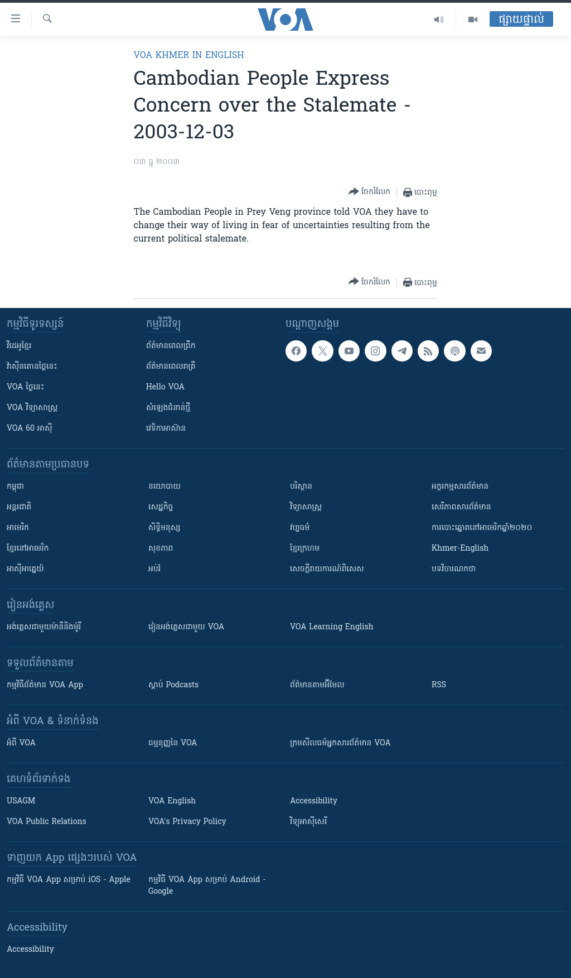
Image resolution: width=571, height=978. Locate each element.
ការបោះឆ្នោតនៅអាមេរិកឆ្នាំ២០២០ (482, 528)
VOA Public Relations (46, 822)
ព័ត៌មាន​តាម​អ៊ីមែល (317, 685)
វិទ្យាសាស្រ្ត (306, 507)
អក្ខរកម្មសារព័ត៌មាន (460, 487)
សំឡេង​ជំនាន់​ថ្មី (168, 408)
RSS (439, 685)
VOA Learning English (332, 627)
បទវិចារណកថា (454, 569)
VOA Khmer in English (189, 55)
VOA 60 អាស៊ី (29, 429)
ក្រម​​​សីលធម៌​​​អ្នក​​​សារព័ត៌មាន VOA (340, 743)
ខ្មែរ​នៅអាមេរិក (28, 549)
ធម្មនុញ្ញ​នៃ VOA (172, 743)
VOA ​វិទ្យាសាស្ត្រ (32, 408)
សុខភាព (160, 549)
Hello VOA (165, 387)
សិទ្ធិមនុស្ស (164, 528)
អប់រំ (154, 569)
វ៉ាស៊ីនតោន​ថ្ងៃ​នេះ (32, 367)
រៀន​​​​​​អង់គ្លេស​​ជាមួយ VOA (186, 627)
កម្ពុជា (15, 487)
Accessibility (313, 801)
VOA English (172, 801)
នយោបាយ (164, 487)
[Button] (369, 192)
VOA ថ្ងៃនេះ (25, 387)
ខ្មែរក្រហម (305, 549)
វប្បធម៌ (299, 528)
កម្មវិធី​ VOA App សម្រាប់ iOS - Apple (68, 880)
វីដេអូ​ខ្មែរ (19, 346)
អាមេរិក (18, 528)
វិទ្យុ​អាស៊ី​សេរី (308, 822)
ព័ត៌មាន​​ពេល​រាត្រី (171, 367)
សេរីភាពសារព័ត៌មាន (461, 507)
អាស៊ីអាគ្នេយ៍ (25, 569)
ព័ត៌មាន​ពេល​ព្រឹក (171, 346)
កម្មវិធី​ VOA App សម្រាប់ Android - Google (207, 886)
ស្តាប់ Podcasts (173, 685)
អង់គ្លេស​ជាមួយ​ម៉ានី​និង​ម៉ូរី (44, 627)
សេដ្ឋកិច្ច (160, 507)
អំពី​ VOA (21, 743)
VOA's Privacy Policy (187, 822)
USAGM (21, 801)
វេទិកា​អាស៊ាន (166, 429)
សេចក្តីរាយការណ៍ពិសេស (327, 569)
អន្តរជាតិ (19, 507)
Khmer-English (460, 549)
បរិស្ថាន (301, 487)
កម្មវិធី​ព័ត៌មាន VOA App (45, 685)
